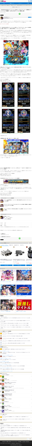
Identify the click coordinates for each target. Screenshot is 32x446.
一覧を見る (30, 268)
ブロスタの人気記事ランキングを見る (5, 361)
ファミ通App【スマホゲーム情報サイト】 (5, 5)
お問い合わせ (4, 441)
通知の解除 (19, 441)
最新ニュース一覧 (13, 5)
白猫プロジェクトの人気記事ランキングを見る (6, 358)
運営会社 (10, 441)
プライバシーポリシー (15, 441)
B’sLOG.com (27, 441)
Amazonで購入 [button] (6, 265)
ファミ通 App (3, 1)
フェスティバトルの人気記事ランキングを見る (6, 364)
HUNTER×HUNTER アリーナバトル (5, 234)
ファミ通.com (23, 441)
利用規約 (7, 441)
